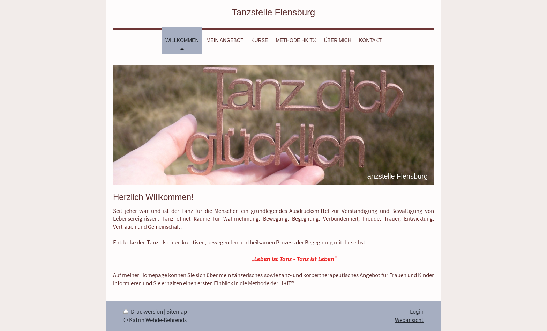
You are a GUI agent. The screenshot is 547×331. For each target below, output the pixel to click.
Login (417, 311)
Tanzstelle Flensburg (273, 12)
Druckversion (143, 311)
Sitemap (176, 311)
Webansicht (409, 320)
